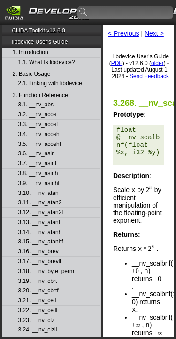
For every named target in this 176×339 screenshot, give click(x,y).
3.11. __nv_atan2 (40, 203)
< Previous (123, 33)
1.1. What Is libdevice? (46, 62)
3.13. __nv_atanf (39, 222)
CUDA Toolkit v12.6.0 (38, 30)
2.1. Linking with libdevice (50, 84)
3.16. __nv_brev (38, 252)
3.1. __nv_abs (36, 105)
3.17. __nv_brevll (39, 261)
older (157, 63)
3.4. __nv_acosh (39, 134)
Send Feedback (149, 76)
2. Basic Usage (32, 74)
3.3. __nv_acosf (38, 124)
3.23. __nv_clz (36, 320)
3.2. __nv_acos (37, 115)
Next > (154, 33)
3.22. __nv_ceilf (38, 310)
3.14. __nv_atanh (40, 232)
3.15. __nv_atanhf (40, 242)
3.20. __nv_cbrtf (38, 291)
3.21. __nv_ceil (37, 301)
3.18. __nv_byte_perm (46, 271)
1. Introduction (30, 52)
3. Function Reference (40, 95)
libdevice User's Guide (40, 42)
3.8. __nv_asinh (38, 173)
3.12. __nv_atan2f (40, 213)
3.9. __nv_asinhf (39, 183)
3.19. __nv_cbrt (37, 281)
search (84, 12)
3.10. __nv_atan (38, 193)
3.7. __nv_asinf (37, 164)
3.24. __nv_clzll (37, 330)
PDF (116, 63)
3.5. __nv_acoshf (39, 144)
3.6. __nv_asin (36, 154)
